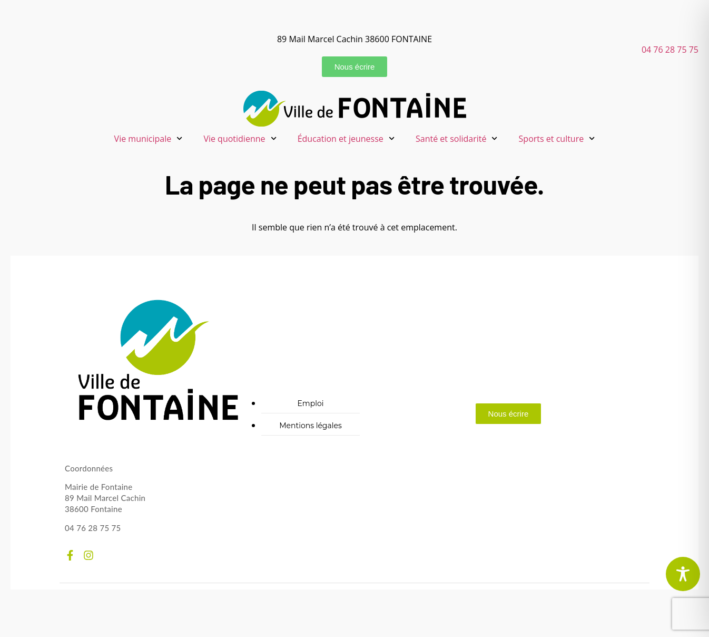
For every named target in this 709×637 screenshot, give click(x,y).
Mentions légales (310, 425)
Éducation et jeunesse (346, 138)
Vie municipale (148, 138)
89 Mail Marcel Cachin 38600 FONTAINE (354, 39)
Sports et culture (557, 138)
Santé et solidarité (457, 138)
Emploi (310, 403)
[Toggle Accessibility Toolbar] (683, 574)
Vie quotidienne (239, 138)
